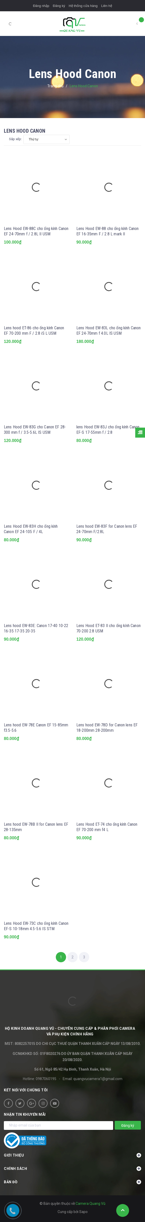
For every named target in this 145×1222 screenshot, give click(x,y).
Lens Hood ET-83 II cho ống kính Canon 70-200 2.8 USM (108, 628)
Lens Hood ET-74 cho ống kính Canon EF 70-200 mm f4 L (106, 827)
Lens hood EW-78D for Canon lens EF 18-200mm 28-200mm (107, 728)
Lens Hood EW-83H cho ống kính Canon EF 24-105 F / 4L (31, 529)
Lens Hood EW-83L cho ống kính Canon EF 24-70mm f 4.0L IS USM (108, 330)
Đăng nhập (41, 6)
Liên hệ (106, 6)
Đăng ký (59, 6)
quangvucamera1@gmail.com (97, 1079)
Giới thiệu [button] (72, 1155)
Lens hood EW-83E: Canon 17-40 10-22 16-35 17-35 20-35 (36, 628)
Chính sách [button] (72, 1168)
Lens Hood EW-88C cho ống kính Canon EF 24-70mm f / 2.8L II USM (36, 231)
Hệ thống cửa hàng (83, 6)
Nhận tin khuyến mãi (25, 1114)
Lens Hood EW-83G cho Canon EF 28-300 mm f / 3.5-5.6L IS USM (35, 430)
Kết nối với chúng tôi (26, 1090)
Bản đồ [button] (72, 1182)
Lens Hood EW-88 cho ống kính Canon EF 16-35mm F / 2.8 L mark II (107, 231)
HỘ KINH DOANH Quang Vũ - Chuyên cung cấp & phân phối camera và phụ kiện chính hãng (70, 1031)
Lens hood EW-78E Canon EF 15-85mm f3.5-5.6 (36, 728)
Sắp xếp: (15, 139)
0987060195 (46, 1079)
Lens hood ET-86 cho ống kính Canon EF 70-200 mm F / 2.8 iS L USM (34, 330)
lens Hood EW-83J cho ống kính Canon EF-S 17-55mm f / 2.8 (108, 430)
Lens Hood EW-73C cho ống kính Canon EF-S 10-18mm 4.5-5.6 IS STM (36, 926)
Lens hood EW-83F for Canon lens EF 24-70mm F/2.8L (106, 529)
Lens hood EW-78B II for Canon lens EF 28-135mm (36, 827)
